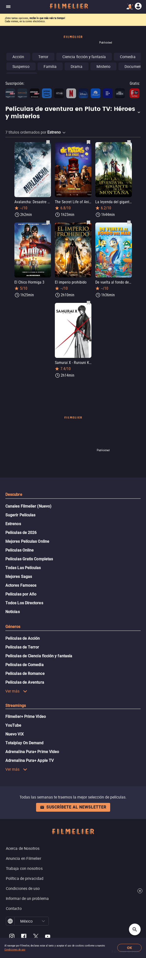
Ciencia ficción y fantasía (84, 56)
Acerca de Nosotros (22, 848)
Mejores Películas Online (27, 541)
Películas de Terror (22, 647)
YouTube (13, 725)
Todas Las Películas (23, 567)
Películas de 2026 (21, 532)
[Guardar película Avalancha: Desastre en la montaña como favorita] (48, 142)
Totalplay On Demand (24, 743)
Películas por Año (20, 594)
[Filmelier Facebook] (24, 937)
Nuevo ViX (14, 734)
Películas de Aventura (24, 682)
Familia (50, 66)
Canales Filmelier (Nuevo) (28, 506)
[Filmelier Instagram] (12, 937)
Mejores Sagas (18, 576)
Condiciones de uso (14, 949)
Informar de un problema (27, 898)
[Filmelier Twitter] (36, 937)
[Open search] (135, 929)
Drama (76, 66)
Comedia (128, 56)
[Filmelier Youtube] (48, 937)
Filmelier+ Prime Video (25, 716)
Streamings (15, 705)
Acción (18, 56)
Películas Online (19, 550)
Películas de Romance (25, 673)
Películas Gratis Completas (29, 559)
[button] (73, 113)
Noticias (12, 611)
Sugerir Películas (20, 515)
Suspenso (20, 66)
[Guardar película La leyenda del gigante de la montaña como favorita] (129, 142)
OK (129, 948)
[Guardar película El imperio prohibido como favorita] (88, 222)
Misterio (104, 66)
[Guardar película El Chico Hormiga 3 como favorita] (48, 222)
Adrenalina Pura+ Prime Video (32, 751)
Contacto (14, 908)
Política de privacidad (24, 878)
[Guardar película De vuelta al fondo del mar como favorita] (129, 222)
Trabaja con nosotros (24, 868)
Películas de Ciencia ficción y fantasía (38, 656)
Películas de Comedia (24, 664)
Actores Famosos (20, 585)
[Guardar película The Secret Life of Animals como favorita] (88, 142)
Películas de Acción (22, 638)
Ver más (16, 691)
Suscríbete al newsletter (73, 807)
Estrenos (13, 524)
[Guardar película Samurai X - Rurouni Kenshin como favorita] (88, 303)
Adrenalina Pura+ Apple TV (29, 760)
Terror (43, 56)
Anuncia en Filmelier (23, 858)
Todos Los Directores (24, 603)
